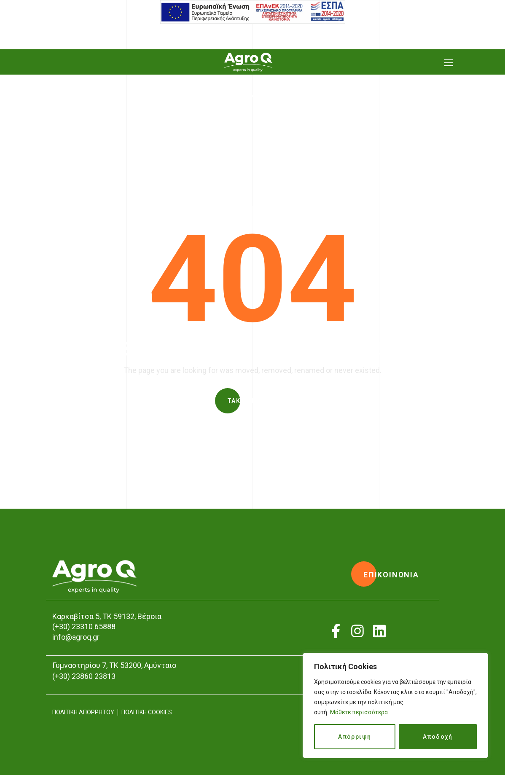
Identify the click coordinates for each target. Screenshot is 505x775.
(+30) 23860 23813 (84, 676)
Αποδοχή (438, 736)
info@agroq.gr (75, 637)
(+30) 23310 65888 (84, 626)
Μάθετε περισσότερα (359, 712)
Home (230, 116)
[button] (252, 400)
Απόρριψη (354, 736)
